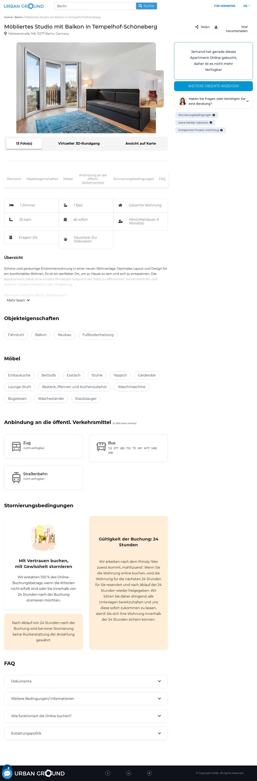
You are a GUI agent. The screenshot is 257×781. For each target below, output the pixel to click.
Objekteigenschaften (42, 179)
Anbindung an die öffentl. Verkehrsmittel (93, 179)
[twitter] (149, 773)
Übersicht (14, 179)
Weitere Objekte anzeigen (213, 86)
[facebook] (107, 773)
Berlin (19, 17)
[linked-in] (128, 773)
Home (8, 17)
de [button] (246, 5)
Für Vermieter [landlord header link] (224, 5)
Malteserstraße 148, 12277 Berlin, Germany (38, 34)
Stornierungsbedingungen (133, 179)
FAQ (162, 179)
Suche (146, 6)
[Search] (106, 6)
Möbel (68, 179)
